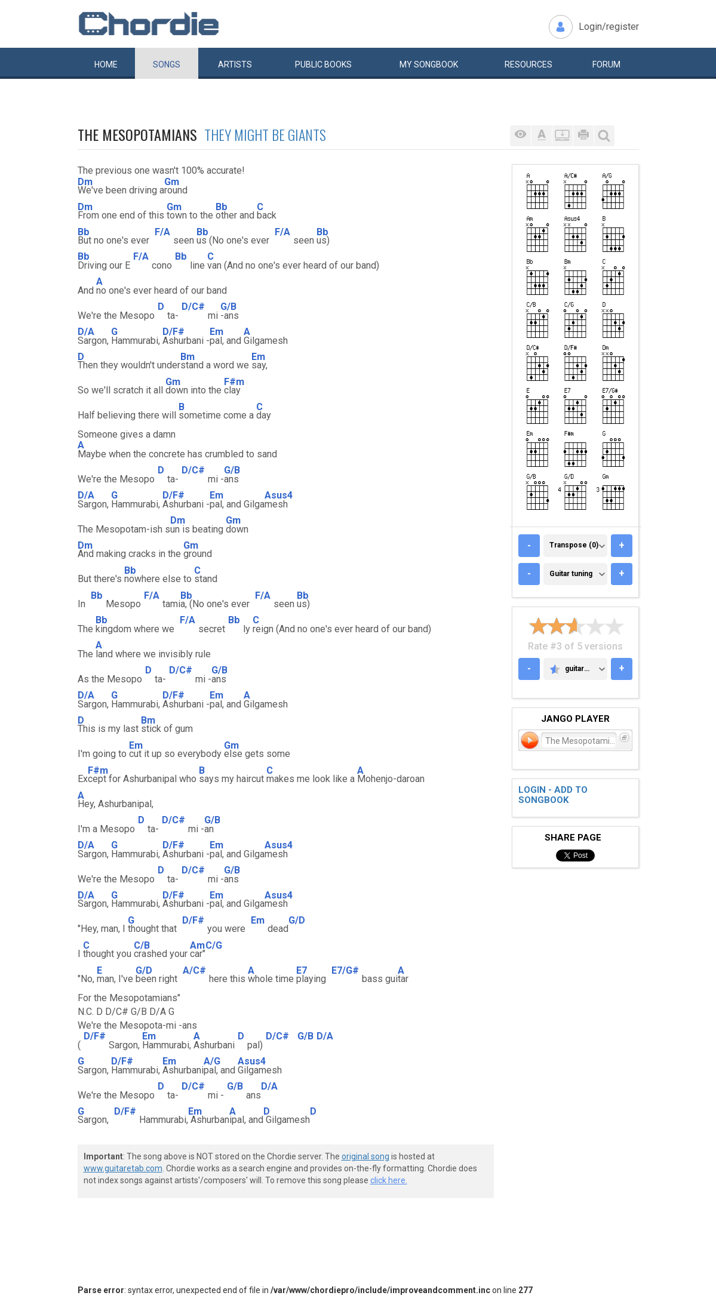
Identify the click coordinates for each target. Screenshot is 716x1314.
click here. (388, 1180)
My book (429, 64)
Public (323, 64)
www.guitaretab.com (123, 1168)
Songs (166, 64)
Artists (235, 64)
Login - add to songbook (553, 794)
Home (106, 64)
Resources (528, 64)
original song (365, 1156)
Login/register (609, 26)
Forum (606, 64)
